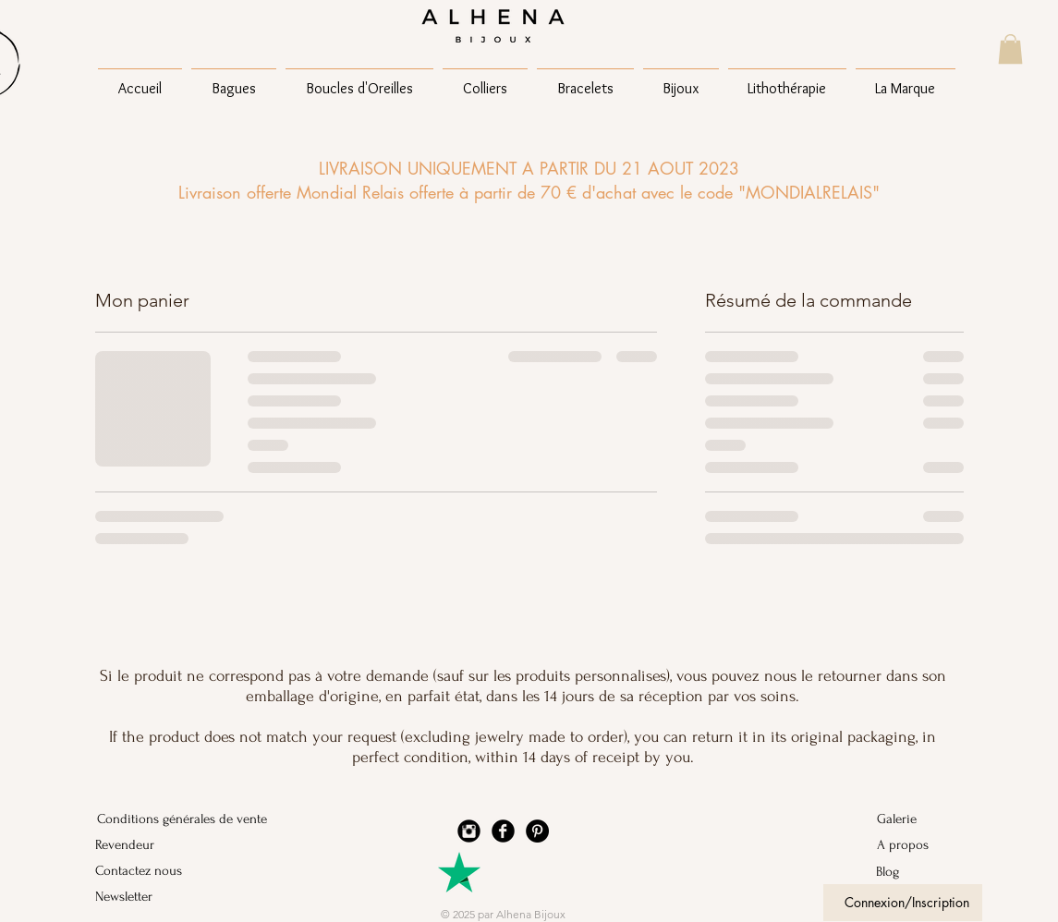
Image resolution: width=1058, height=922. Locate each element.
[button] (1010, 49)
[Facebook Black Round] (503, 831)
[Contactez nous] (144, 871)
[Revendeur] (144, 845)
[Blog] (925, 872)
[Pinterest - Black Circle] (537, 831)
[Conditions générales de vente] (182, 819)
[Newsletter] (144, 897)
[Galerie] (925, 819)
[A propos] (925, 845)
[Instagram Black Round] (468, 831)
